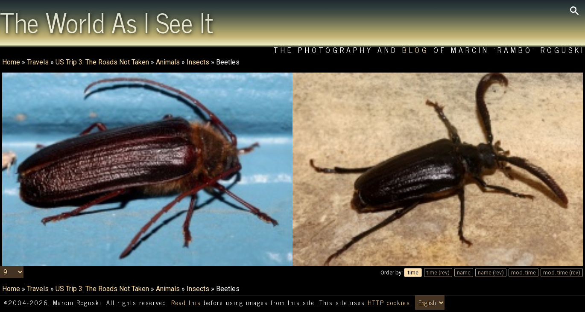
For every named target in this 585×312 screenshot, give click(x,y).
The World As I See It (106, 22)
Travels (38, 62)
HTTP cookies (389, 302)
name (464, 272)
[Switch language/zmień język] (430, 302)
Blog (415, 50)
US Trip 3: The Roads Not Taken (102, 62)
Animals (168, 62)
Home (11, 62)
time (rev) (438, 272)
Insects (198, 62)
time (413, 272)
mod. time (523, 272)
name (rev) (491, 272)
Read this (186, 302)
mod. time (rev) (561, 272)
